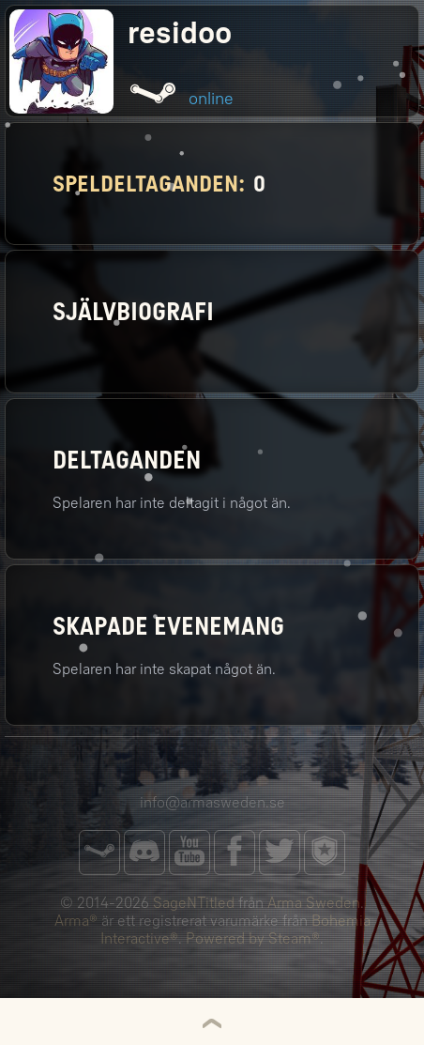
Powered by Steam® (253, 938)
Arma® (76, 921)
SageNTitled (194, 903)
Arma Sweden (313, 903)
